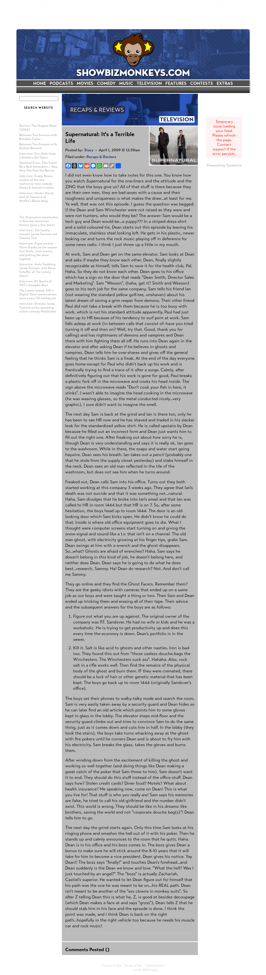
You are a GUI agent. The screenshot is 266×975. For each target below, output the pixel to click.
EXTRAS (225, 83)
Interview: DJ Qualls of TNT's (35, 283)
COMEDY (106, 83)
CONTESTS (201, 83)
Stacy (88, 150)
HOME (39, 83)
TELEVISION (149, 83)
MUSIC (126, 83)
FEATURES (176, 83)
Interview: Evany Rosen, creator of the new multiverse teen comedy (36, 182)
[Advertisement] (133, 14)
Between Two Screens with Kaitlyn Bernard (38, 146)
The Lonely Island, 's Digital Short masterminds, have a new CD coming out (38, 294)
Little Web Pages (146, 970)
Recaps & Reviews (101, 156)
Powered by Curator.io (224, 165)
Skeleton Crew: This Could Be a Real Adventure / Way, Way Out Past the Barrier (38, 166)
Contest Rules (154, 966)
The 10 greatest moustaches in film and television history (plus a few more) (38, 221)
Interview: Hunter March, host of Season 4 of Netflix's (36, 197)
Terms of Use (133, 966)
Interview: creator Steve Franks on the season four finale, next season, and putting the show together (38, 251)
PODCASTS (61, 83)
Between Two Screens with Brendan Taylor (38, 137)
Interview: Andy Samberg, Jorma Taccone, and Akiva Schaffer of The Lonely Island (37, 270)
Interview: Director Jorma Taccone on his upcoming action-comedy (37, 307)
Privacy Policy (112, 966)
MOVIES (85, 83)
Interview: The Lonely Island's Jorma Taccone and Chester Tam (38, 234)
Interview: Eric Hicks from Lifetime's (37, 155)
